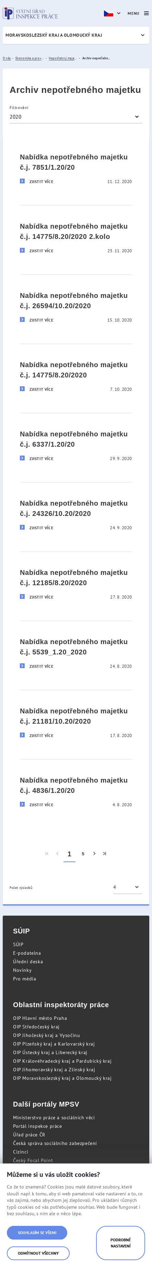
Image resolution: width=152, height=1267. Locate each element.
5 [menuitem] (83, 853)
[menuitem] (47, 854)
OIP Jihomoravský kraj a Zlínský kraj (54, 1069)
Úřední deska (28, 961)
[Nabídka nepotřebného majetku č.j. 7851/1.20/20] (76, 166)
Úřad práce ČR (29, 1135)
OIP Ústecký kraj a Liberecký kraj (50, 1052)
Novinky (22, 970)
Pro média (24, 979)
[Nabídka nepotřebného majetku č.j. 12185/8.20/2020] (76, 581)
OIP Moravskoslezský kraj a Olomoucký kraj (62, 1078)
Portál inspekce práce (37, 1126)
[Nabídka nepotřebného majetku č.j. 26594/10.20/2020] (76, 304)
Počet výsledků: (21, 888)
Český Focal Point (33, 1160)
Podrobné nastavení (120, 1242)
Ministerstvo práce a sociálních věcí (54, 1117)
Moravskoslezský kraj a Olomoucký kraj (53, 35)
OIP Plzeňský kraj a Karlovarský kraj (54, 1044)
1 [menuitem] (70, 854)
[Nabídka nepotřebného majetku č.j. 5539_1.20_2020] (76, 650)
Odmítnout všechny (38, 1253)
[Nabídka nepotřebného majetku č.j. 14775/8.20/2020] (76, 373)
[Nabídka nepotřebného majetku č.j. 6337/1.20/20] (76, 443)
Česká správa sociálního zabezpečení (55, 1143)
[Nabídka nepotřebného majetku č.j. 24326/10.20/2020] (76, 512)
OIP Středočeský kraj (36, 1027)
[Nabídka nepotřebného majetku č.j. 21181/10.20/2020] (76, 720)
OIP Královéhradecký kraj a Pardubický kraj (62, 1061)
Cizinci (20, 1152)
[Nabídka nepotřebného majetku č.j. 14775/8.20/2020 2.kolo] (76, 235)
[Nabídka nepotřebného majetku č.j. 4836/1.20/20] (76, 789)
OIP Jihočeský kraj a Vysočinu (46, 1035)
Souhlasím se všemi (37, 1232)
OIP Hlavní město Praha (40, 1018)
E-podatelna (27, 953)
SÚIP (18, 944)
